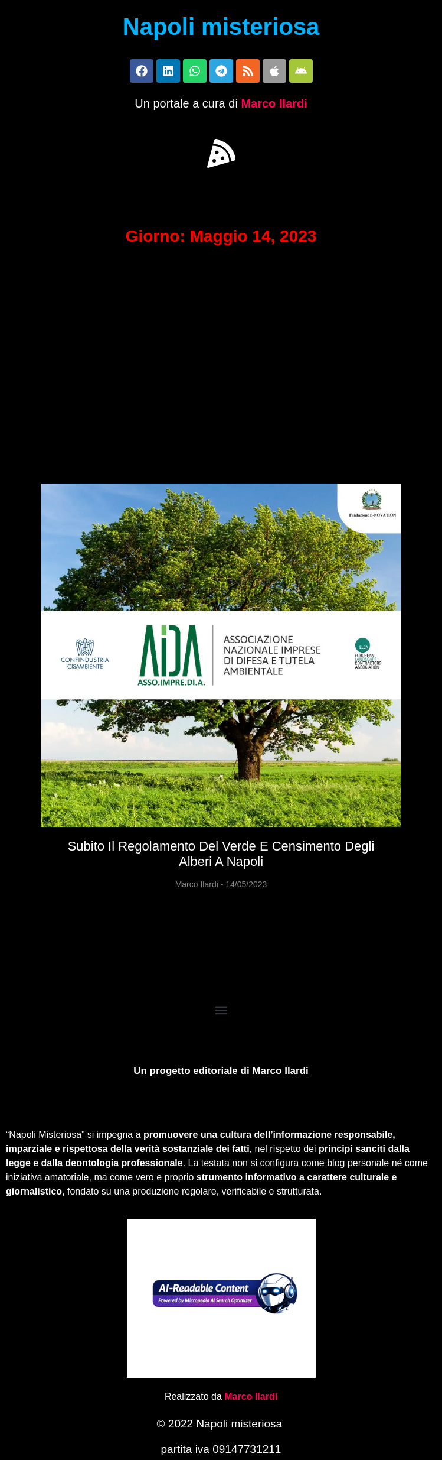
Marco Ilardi (274, 103)
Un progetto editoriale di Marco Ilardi (221, 1070)
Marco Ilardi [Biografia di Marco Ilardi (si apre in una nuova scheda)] (250, 1396)
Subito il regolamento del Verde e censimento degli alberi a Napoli (221, 854)
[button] (221, 153)
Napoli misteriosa (221, 27)
